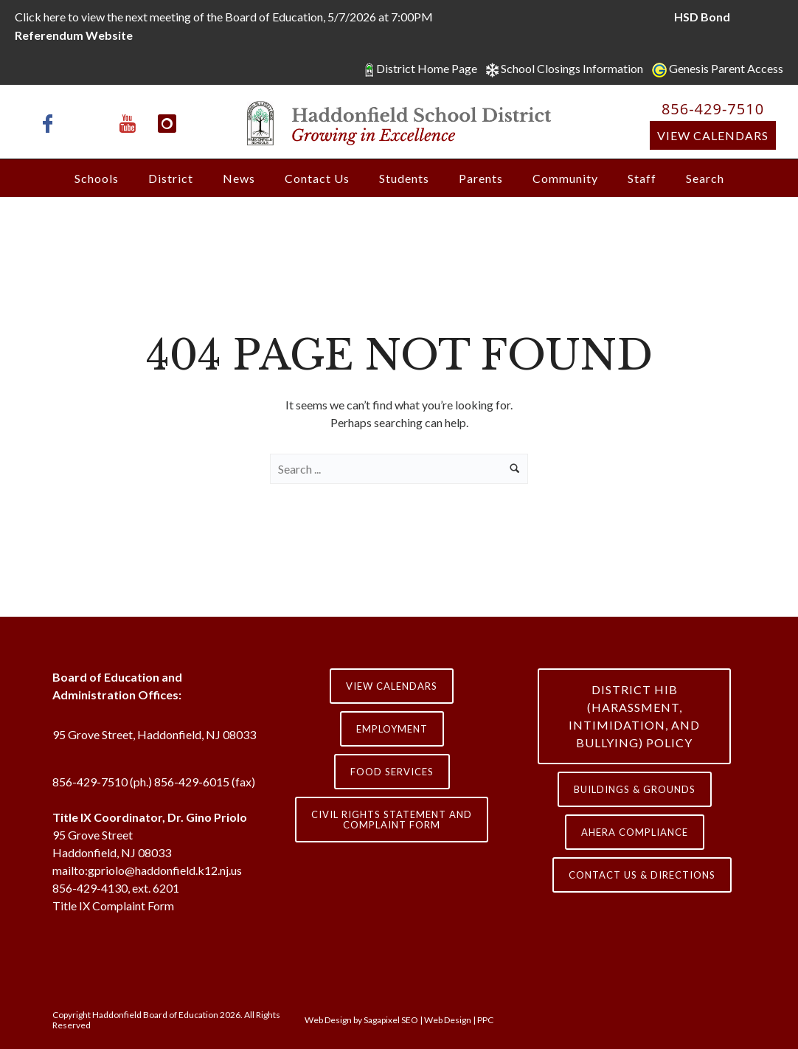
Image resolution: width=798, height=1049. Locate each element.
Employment (392, 729)
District (170, 178)
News (239, 178)
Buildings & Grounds (634, 789)
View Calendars (712, 135)
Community (565, 178)
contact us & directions (642, 875)
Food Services (392, 772)
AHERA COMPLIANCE (634, 832)
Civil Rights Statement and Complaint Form (391, 820)
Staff (642, 178)
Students (404, 178)
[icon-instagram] (167, 123)
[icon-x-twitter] (91, 123)
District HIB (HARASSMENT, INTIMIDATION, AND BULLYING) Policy (634, 715)
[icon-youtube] (131, 123)
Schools (96, 178)
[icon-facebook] (51, 123)
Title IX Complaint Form (113, 906)
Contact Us (317, 178)
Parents (481, 178)
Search (705, 178)
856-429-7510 (713, 109)
